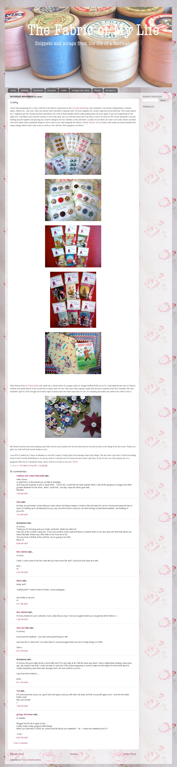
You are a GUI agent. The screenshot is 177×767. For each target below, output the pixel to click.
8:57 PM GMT (22, 651)
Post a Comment (21, 743)
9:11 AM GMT (22, 604)
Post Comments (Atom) (31, 760)
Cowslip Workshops (80, 108)
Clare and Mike (22, 628)
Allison (92, 122)
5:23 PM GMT (22, 572)
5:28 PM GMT (22, 619)
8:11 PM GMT (22, 682)
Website (24, 90)
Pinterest (51, 90)
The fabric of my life (28, 465)
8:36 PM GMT (22, 737)
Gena (18, 502)
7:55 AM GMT (22, 514)
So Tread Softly (31, 385)
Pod (18, 691)
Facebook (38, 90)
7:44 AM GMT (22, 493)
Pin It (75, 462)
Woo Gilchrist (22, 552)
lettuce (19, 581)
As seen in (111, 90)
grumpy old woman (24, 714)
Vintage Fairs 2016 (80, 90)
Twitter (64, 90)
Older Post (129, 754)
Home (13, 90)
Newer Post (17, 754)
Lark (100, 122)
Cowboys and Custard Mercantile (30, 476)
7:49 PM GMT (22, 706)
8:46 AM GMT (22, 543)
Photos (97, 90)
